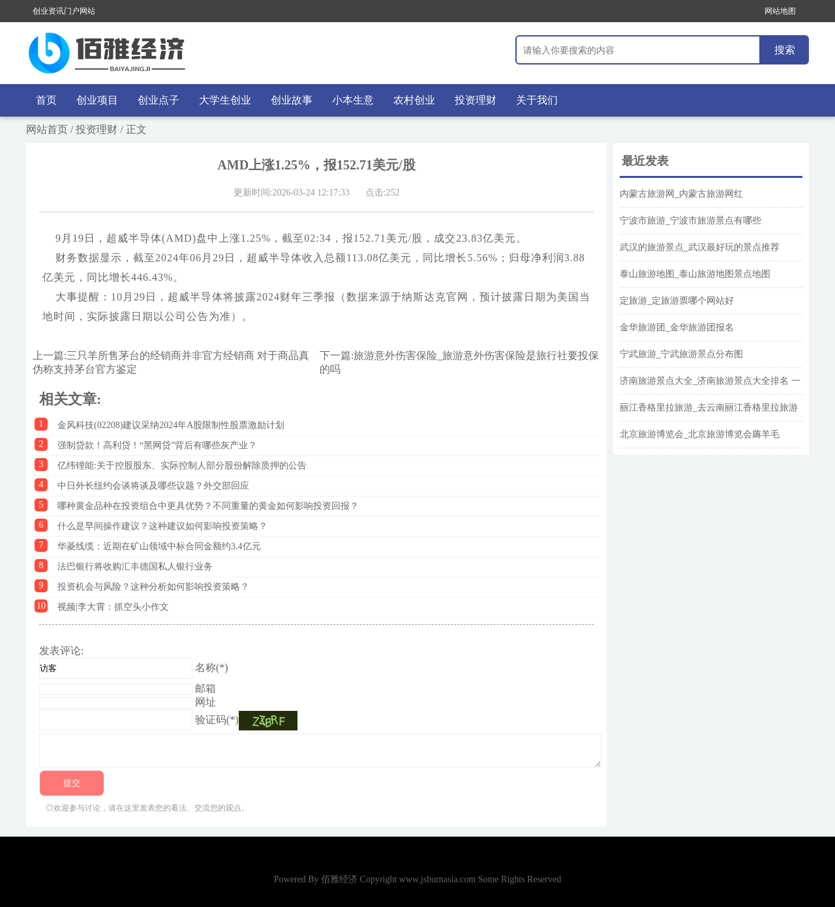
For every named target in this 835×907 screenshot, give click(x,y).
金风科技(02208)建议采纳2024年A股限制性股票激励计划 (170, 425)
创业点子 (158, 100)
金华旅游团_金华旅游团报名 (677, 327)
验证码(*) (217, 719)
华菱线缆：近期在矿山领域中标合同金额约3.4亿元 (159, 546)
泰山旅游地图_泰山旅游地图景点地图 (695, 274)
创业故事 (291, 100)
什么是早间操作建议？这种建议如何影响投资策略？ (162, 526)
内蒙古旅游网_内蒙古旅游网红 (681, 194)
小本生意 (353, 100)
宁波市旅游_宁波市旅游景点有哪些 (690, 220)
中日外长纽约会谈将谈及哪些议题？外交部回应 (153, 486)
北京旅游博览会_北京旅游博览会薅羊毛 (700, 434)
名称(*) (211, 667)
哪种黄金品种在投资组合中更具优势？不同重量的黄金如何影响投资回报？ (208, 506)
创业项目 (97, 100)
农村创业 (414, 100)
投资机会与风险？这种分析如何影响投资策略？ (153, 587)
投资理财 (475, 100)
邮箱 (205, 688)
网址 (205, 702)
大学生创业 (225, 100)
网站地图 (780, 11)
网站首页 (47, 129)
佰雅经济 (339, 879)
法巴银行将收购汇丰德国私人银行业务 (135, 566)
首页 (46, 100)
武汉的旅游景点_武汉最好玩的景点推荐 (700, 247)
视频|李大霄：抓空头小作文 (113, 607)
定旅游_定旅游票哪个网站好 (677, 301)
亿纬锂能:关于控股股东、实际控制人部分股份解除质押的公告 (182, 465)
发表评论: (61, 650)
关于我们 (537, 100)
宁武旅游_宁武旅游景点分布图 (681, 354)
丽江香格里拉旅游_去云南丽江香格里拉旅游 (709, 407)
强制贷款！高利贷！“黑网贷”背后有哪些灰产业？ (157, 445)
